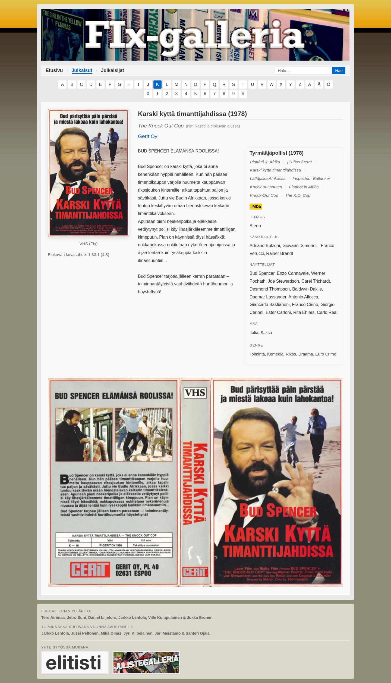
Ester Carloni (278, 312)
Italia (254, 332)
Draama (305, 354)
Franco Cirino (305, 304)
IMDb (256, 206)
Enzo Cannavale (293, 273)
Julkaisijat (112, 70)
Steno (255, 225)
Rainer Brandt (279, 253)
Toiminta (257, 354)
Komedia (275, 354)
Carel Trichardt (315, 281)
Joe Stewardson (283, 281)
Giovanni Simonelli (300, 245)
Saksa (266, 332)
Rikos (291, 354)
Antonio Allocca (303, 297)
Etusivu (54, 70)
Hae (339, 70)
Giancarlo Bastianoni (270, 304)
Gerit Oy (147, 136)
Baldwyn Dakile (307, 289)
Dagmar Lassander (268, 297)
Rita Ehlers (303, 312)
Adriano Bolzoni (265, 245)
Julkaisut (82, 70)
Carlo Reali (327, 312)
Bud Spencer (262, 273)
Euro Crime (325, 354)
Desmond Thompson (270, 289)
